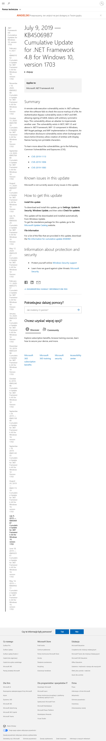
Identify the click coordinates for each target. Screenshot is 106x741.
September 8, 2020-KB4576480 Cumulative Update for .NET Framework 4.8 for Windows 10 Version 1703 (13, 165)
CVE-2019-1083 (38, 167)
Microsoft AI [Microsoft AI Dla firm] (7, 687)
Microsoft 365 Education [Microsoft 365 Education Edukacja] (79, 658)
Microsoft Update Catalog (36, 225)
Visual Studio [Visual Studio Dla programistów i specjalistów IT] (41, 718)
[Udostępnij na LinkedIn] (31, 282)
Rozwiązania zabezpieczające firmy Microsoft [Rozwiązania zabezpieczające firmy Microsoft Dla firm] (17, 691)
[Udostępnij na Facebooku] (26, 282)
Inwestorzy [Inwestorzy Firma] (75, 704)
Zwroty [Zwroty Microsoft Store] (39, 658)
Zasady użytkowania (46, 739)
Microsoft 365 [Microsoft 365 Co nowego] (7, 666)
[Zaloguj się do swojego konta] (102, 3)
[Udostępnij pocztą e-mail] (37, 282)
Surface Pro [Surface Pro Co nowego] (6, 645)
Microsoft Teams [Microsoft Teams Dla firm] (8, 716)
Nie (76, 631)
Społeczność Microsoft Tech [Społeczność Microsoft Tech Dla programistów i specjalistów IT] (46, 702)
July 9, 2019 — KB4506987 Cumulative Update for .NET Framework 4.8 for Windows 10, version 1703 (13, 530)
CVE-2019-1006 (38, 162)
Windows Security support (65, 262)
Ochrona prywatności (29, 739)
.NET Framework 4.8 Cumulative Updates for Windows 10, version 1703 (12, 36)
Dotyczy (29, 72)
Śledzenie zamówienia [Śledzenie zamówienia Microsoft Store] (44, 662)
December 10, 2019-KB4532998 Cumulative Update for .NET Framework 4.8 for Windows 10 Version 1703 (13, 360)
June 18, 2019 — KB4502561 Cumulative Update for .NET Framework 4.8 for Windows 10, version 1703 (13, 562)
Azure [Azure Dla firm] (5, 695)
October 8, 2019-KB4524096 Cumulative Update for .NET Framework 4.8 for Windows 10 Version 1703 (13, 392)
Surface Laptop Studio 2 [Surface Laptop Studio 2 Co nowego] (10, 654)
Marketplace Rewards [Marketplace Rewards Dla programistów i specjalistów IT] (44, 714)
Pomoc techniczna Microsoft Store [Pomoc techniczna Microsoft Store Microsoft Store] (48, 654)
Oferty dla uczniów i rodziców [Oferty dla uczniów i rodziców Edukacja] (81, 671)
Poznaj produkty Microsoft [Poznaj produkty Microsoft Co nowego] (11, 671)
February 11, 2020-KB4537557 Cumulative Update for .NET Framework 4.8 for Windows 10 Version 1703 (13, 295)
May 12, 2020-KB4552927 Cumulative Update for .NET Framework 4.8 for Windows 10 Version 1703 (13, 262)
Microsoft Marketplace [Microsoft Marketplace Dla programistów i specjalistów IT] (44, 706)
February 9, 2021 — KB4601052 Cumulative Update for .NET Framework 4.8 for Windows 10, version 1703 (13, 63)
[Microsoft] (53, 2)
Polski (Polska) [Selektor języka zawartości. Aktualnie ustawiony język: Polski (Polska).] (11, 726)
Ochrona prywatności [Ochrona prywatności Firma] (78, 700)
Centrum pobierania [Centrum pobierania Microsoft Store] (43, 650)
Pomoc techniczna (10, 9)
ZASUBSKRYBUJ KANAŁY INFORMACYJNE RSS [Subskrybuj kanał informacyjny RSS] (47, 289)
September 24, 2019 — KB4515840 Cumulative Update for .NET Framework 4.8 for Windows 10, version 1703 (13, 426)
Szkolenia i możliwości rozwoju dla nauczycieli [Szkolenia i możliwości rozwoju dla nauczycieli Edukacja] (86, 666)
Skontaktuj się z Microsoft (11, 739)
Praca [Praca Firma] (73, 687)
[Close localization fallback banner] (101, 15)
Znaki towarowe (61, 739)
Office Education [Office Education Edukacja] (77, 662)
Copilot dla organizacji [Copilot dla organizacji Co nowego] (10, 658)
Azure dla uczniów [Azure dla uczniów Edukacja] (77, 675)
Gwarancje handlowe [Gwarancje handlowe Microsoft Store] (44, 671)
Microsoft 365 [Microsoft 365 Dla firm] (7, 704)
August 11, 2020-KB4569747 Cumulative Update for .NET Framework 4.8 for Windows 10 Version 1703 (13, 197)
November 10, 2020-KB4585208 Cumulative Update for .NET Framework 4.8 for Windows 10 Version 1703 (13, 98)
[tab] (33, 329)
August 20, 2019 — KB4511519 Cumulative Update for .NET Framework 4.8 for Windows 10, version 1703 (13, 496)
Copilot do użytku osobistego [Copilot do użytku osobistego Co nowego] (12, 662)
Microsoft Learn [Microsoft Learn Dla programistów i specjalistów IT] (42, 691)
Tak (62, 631)
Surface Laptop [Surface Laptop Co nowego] (8, 650)
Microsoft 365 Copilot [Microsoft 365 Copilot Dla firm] (10, 712)
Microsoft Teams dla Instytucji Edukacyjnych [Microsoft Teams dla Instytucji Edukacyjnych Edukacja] (86, 654)
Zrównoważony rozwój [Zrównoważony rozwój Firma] (79, 708)
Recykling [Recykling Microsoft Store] (40, 666)
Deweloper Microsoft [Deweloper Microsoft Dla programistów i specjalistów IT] (44, 687)
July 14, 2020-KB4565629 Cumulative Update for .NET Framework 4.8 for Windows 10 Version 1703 (13, 230)
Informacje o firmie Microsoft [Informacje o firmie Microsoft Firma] (81, 691)
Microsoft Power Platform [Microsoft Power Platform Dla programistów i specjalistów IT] (45, 710)
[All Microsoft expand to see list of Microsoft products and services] (3, 3)
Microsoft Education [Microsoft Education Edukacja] (78, 645)
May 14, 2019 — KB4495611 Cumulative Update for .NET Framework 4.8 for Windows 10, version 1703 (13, 595)
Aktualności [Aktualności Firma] (75, 695)
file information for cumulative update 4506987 (49, 238)
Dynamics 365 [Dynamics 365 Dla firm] (7, 700)
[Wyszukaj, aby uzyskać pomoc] (9, 3)
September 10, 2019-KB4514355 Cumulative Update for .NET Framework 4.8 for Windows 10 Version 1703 (13, 461)
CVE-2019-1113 (38, 156)
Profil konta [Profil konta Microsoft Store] (41, 645)
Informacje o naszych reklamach (80, 739)
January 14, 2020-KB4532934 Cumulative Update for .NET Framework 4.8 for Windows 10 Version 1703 (13, 327)
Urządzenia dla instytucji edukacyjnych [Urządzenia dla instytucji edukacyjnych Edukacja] (84, 650)
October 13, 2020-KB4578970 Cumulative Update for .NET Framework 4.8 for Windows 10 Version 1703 (13, 132)
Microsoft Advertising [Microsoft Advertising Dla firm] (10, 708)
